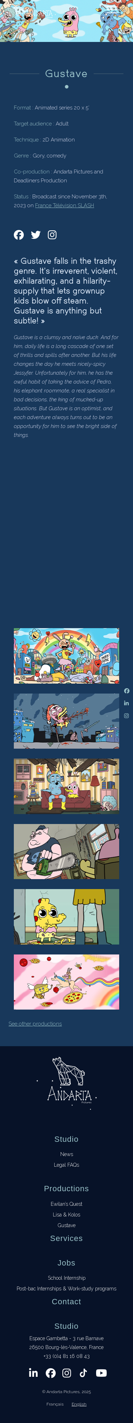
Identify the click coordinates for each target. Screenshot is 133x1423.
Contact (66, 1301)
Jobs (66, 1262)
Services (66, 1238)
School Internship (66, 1278)
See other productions (35, 1024)
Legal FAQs (66, 1165)
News (66, 1154)
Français (54, 1404)
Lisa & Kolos (66, 1215)
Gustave (67, 1225)
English (79, 1404)
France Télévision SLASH (64, 205)
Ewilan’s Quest (66, 1204)
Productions (66, 1188)
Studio (66, 1139)
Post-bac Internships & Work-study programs (66, 1288)
